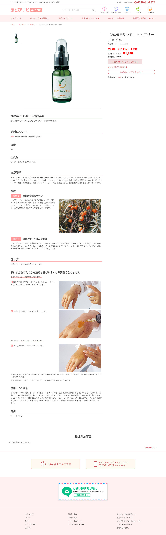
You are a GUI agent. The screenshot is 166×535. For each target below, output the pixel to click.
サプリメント (30, 525)
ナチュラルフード (75, 521)
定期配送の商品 (123, 528)
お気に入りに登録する (119, 67)
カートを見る (150, 10)
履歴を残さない (151, 447)
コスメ (27, 518)
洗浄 (27, 521)
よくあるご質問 (104, 10)
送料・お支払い (116, 10)
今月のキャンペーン (89, 18)
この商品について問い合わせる (130, 72)
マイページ (127, 10)
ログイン (138, 10)
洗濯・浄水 (72, 514)
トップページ (16, 18)
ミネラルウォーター (76, 525)
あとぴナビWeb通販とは (126, 514)
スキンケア (29, 514)
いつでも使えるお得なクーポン (129, 521)
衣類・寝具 (72, 518)
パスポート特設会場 (116, 18)
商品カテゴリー (65, 18)
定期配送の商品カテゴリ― (143, 18)
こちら (119, 77)
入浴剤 (27, 528)
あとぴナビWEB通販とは (39, 18)
